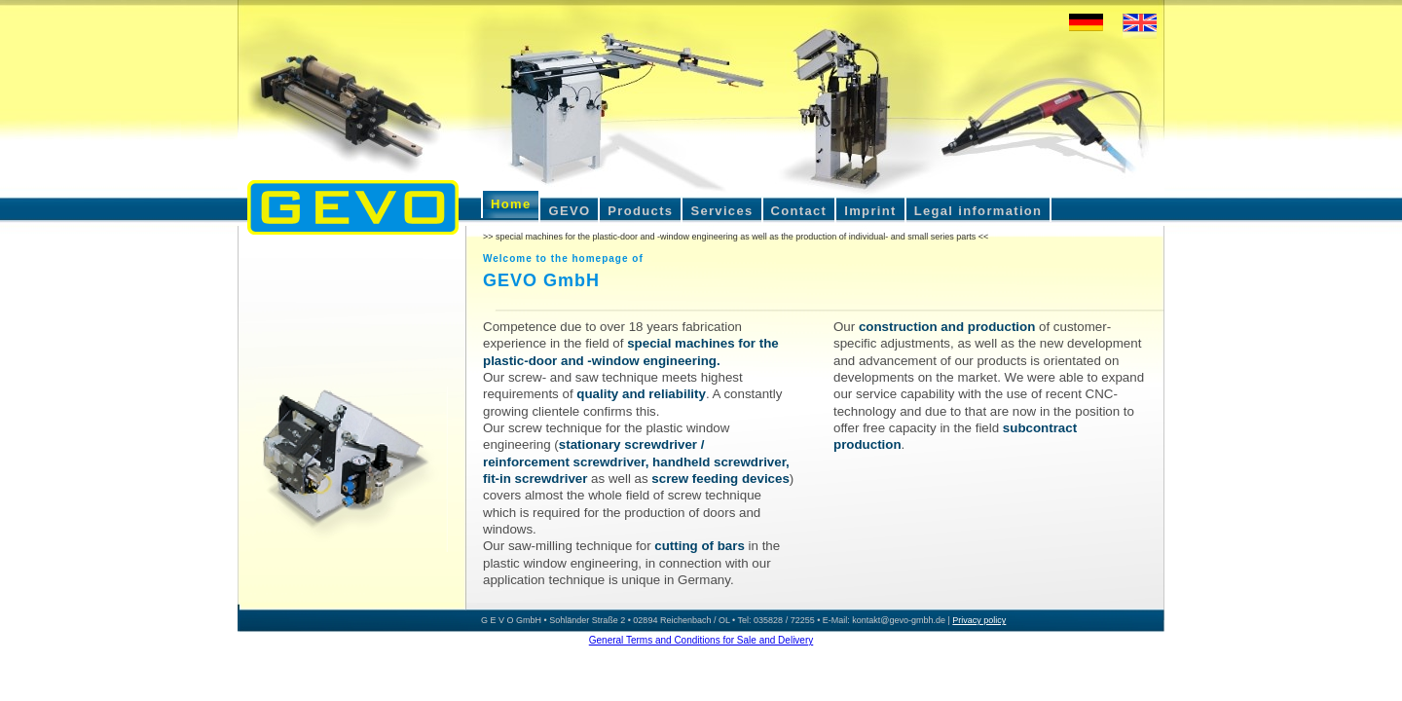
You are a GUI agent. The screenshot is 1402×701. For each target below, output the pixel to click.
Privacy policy (979, 620)
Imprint (870, 210)
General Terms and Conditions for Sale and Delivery (701, 640)
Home (511, 204)
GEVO (569, 210)
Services (721, 210)
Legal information (978, 210)
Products (640, 210)
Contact (799, 210)
